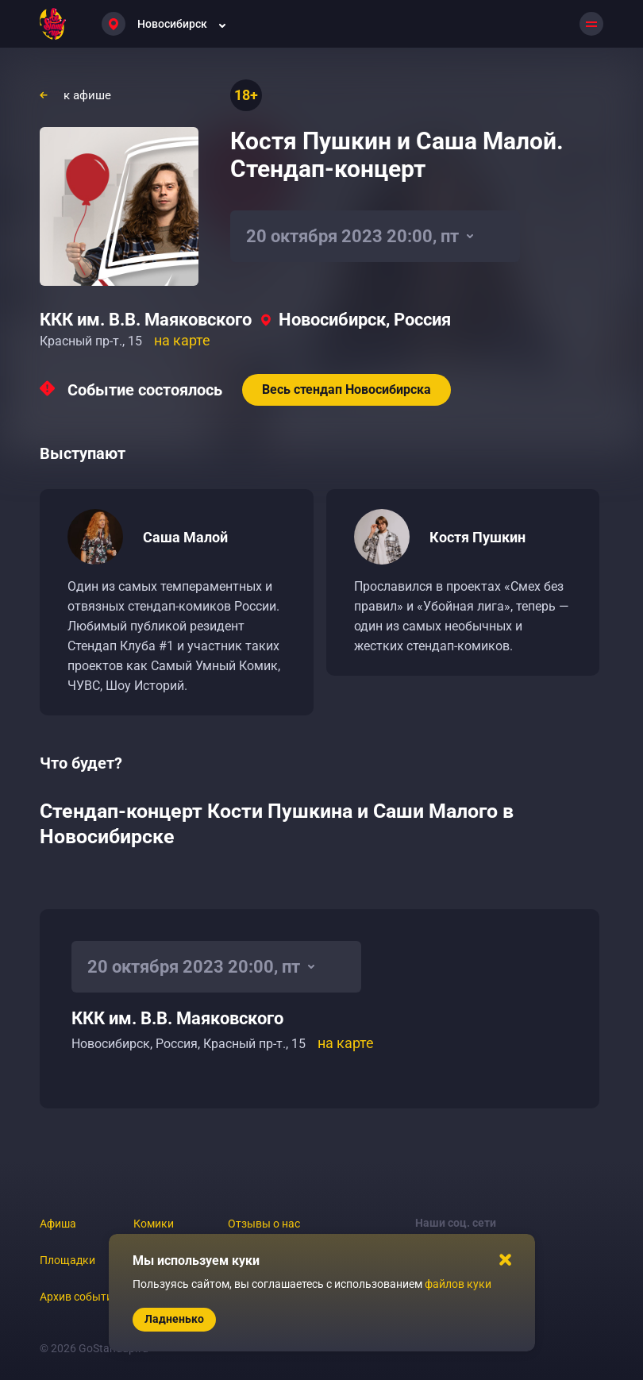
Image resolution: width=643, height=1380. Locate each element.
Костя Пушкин (477, 537)
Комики (153, 1223)
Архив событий (79, 1296)
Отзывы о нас (264, 1223)
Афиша (58, 1223)
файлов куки (458, 1284)
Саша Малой (185, 537)
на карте (182, 340)
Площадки (67, 1260)
